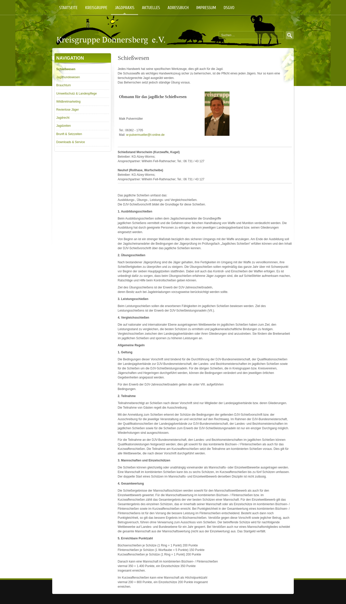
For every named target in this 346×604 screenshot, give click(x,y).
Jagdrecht (63, 117)
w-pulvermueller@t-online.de (145, 135)
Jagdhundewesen (68, 77)
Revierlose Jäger (67, 109)
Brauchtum (63, 85)
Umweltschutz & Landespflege (76, 93)
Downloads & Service (70, 142)
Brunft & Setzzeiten (69, 134)
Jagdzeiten (63, 125)
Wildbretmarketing (68, 101)
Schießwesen (65, 69)
